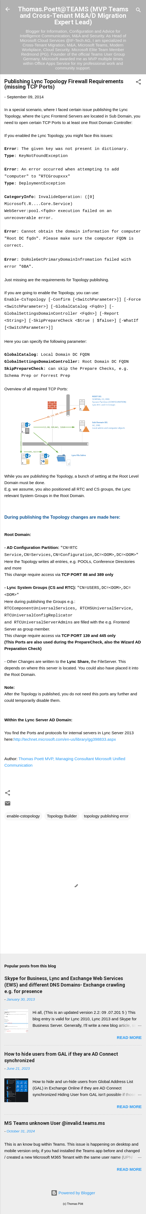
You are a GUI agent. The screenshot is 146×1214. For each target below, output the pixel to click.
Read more (129, 1037)
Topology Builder (62, 816)
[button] (138, 83)
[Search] (138, 11)
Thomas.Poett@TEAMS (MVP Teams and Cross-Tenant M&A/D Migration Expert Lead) (73, 15)
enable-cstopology (23, 816)
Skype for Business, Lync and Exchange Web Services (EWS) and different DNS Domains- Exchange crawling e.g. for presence (64, 984)
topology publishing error (106, 816)
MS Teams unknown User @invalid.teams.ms (54, 1123)
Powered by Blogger (73, 1192)
